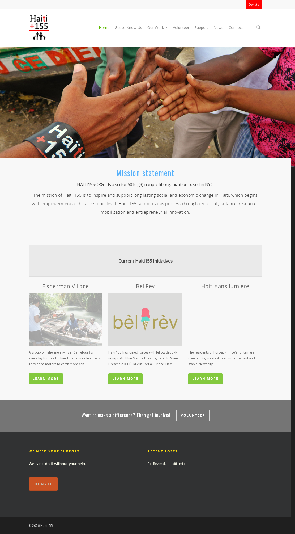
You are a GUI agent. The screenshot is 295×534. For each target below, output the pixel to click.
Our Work (157, 27)
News (218, 27)
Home (104, 27)
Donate (254, 4)
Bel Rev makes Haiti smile (167, 463)
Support (201, 27)
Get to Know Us (128, 27)
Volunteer (181, 27)
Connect (236, 27)
